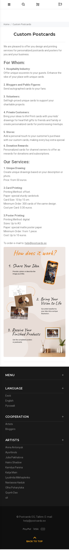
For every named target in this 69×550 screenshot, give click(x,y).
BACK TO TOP (34, 541)
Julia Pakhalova (14, 457)
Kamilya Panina (14, 467)
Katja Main (11, 472)
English (9, 400)
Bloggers (10, 429)
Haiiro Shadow (13, 462)
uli (6, 497)
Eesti (8, 395)
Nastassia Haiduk (15, 482)
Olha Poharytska (14, 487)
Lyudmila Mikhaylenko (17, 477)
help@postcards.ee (36, 243)
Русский (10, 405)
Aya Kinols (11, 452)
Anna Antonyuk (14, 447)
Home (6, 24)
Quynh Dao (11, 492)
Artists (9, 424)
